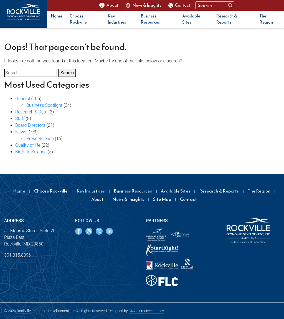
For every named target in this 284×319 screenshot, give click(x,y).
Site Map (162, 199)
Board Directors (30, 125)
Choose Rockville (78, 19)
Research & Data (31, 112)
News (20, 132)
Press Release (40, 138)
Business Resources (150, 19)
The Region (266, 19)
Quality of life (27, 145)
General (22, 98)
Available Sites (191, 19)
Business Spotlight (44, 105)
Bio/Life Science (31, 152)
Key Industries (117, 19)
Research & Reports (226, 19)
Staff (20, 118)
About (97, 199)
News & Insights (128, 199)
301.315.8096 (17, 255)
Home (56, 16)
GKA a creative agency (146, 311)
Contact (188, 199)
